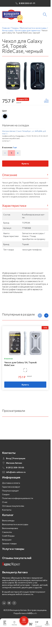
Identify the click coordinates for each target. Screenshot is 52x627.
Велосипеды (8, 521)
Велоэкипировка (10, 529)
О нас (5, 503)
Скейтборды (8, 537)
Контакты (6, 510)
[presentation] (40, 316)
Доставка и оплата (11, 484)
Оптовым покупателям (13, 507)
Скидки (5, 495)
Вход (8, 459)
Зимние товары (9, 544)
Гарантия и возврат (11, 487)
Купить (25, 164)
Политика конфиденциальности (17, 499)
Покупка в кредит (10, 491)
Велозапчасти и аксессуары (15, 525)
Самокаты (7, 533)
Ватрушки (6, 540)
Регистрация (19, 459)
